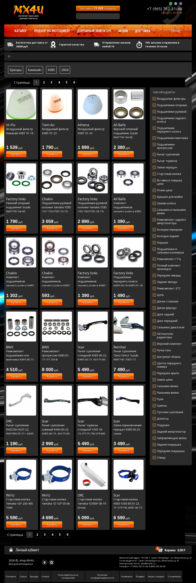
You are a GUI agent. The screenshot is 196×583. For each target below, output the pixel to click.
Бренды (15, 70)
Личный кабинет (24, 549)
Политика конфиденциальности (102, 576)
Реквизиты (126, 576)
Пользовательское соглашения (68, 576)
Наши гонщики (156, 576)
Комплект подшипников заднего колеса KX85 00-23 (129, 207)
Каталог (21, 30)
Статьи (23, 576)
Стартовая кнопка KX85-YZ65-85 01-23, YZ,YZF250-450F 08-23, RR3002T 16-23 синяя (129, 503)
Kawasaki (34, 70)
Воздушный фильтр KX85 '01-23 (57, 129)
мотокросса (25, 564)
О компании (174, 576)
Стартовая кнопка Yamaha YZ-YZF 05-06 (57, 499)
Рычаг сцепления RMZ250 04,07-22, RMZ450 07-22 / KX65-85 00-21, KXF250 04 (21, 429)
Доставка (142, 30)
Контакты (11, 576)
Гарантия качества (71, 44)
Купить (16, 154)
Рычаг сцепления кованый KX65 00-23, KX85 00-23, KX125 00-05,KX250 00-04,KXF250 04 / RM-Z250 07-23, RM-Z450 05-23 (57, 433)
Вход (175, 30)
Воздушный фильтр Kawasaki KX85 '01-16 (21, 129)
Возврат (140, 576)
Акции (123, 30)
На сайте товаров (98, 8)
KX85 (51, 70)
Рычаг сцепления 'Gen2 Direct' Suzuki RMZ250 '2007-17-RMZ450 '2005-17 (129, 355)
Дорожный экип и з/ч (94, 30)
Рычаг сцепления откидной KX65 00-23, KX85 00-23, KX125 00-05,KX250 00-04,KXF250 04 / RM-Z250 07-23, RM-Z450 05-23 (93, 359)
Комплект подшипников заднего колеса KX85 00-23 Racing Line (57, 281)
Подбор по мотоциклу (52, 30)
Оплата (45, 576)
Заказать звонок (171, 12)
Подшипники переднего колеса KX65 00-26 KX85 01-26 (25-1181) (129, 281)
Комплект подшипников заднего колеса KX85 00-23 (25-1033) (93, 281)
